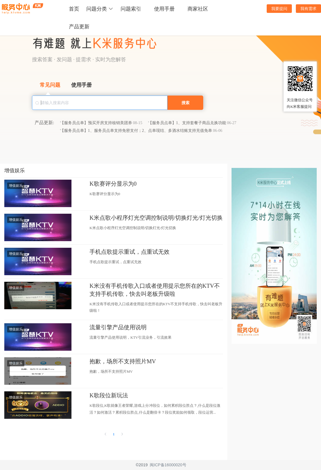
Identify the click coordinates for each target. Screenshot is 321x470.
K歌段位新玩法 (108, 395)
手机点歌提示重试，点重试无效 (129, 252)
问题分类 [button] (99, 9)
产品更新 (79, 26)
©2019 (142, 465)
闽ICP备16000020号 (168, 465)
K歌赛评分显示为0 (112, 184)
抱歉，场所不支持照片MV (122, 361)
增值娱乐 (16, 186)
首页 (74, 9)
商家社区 (198, 9)
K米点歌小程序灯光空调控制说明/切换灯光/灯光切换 (156, 218)
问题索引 (131, 9)
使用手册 (164, 9)
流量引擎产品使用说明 (118, 327)
